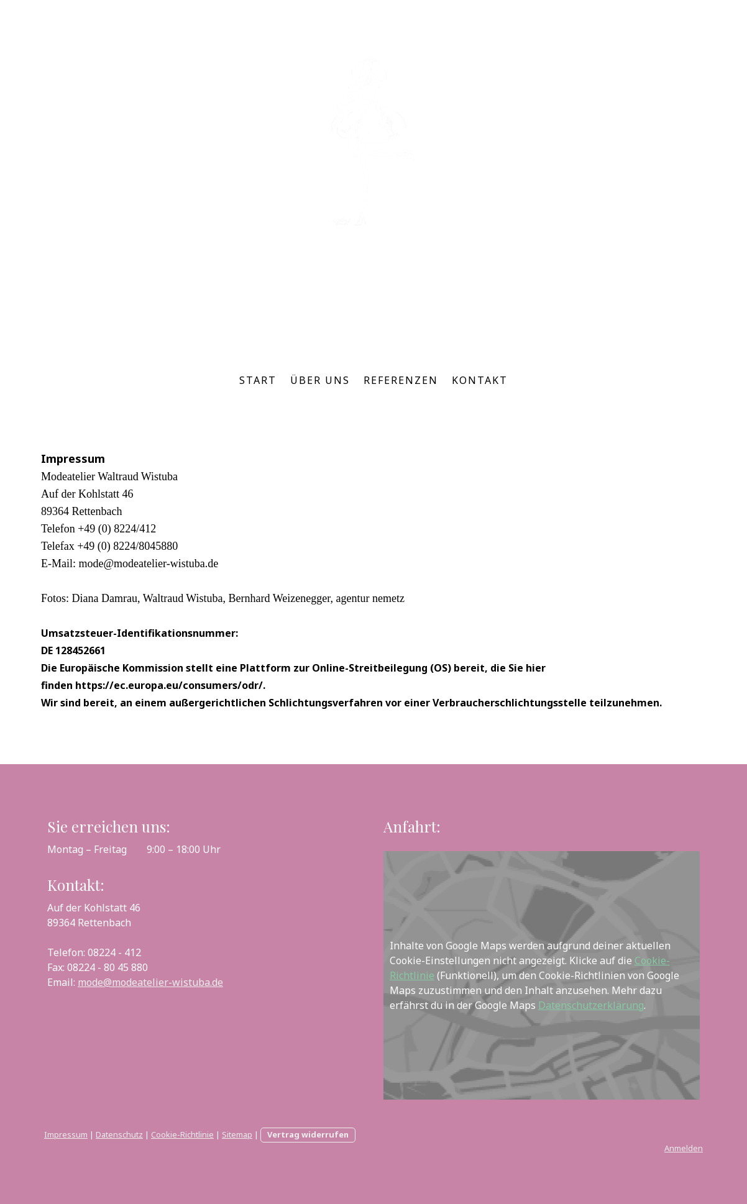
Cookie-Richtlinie (182, 1134)
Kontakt (480, 380)
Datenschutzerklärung (591, 1005)
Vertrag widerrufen (308, 1134)
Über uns (320, 380)
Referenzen (401, 380)
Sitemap (237, 1134)
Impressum (66, 1134)
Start (258, 380)
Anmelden (683, 1148)
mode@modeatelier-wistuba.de (150, 982)
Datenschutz (119, 1134)
